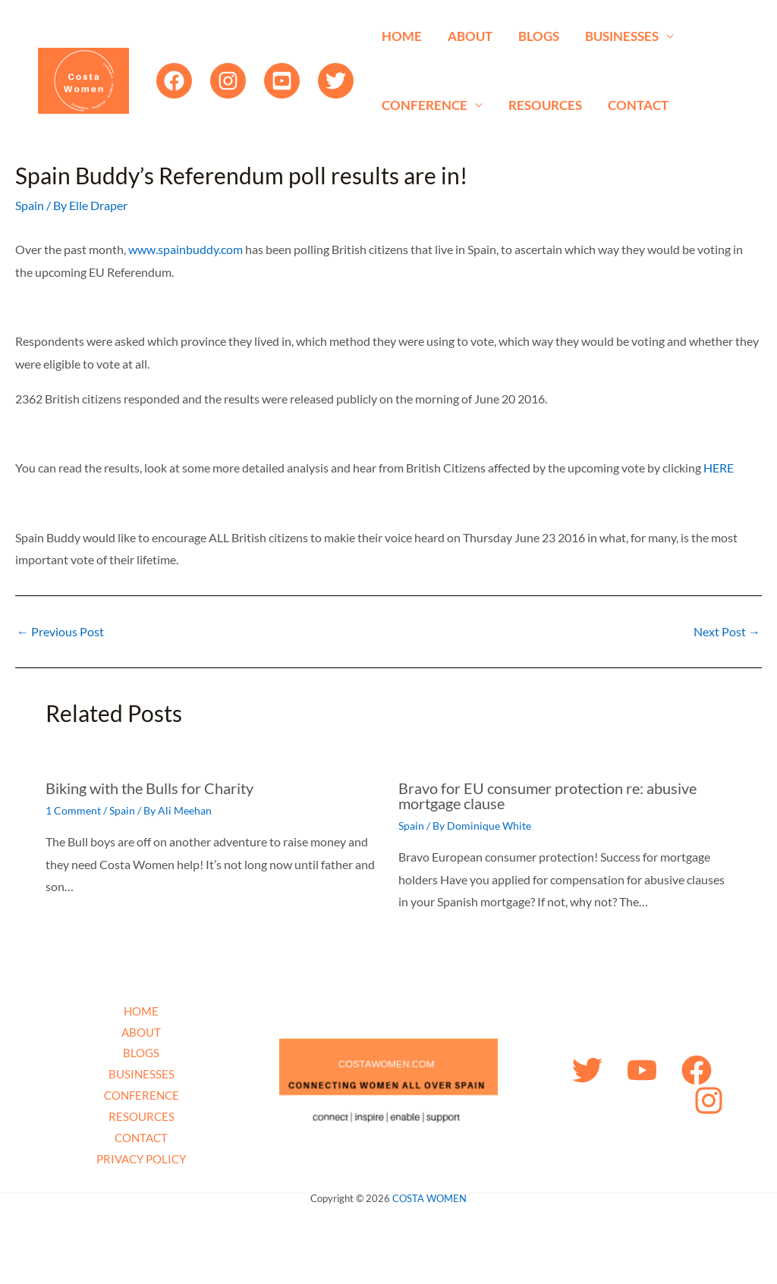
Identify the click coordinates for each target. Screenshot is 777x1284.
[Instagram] (228, 81)
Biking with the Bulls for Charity (149, 788)
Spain (29, 205)
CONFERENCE (424, 105)
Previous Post (60, 632)
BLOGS (538, 36)
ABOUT (470, 36)
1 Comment (73, 810)
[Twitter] (336, 81)
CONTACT (638, 105)
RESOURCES (545, 105)
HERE (718, 467)
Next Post (727, 632)
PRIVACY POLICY (141, 1159)
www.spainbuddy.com (185, 249)
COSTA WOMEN (429, 1198)
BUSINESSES (622, 36)
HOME (402, 36)
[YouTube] (282, 81)
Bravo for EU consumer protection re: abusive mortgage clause (547, 795)
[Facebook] (174, 81)
